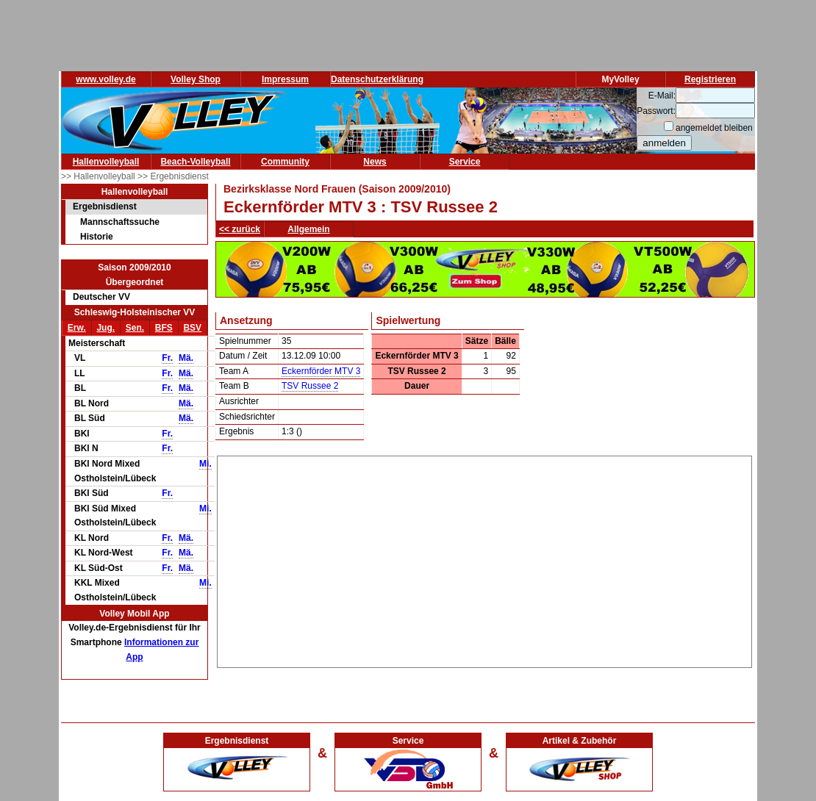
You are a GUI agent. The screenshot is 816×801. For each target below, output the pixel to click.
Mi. (205, 464)
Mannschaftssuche (120, 222)
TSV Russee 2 (310, 386)
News (374, 162)
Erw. (77, 328)
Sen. (135, 328)
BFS (164, 328)
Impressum (285, 79)
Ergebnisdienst (105, 206)
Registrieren (710, 79)
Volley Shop (196, 79)
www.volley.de (105, 79)
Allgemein (308, 229)
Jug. (105, 328)
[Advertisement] (484, 559)
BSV (192, 328)
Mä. (186, 358)
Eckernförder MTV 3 (321, 371)
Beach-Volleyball (195, 162)
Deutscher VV (101, 297)
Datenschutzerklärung (377, 79)
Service (465, 162)
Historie (96, 236)
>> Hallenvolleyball (99, 176)
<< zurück (239, 229)
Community (285, 162)
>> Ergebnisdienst (173, 176)
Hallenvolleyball (106, 162)
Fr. (167, 358)
